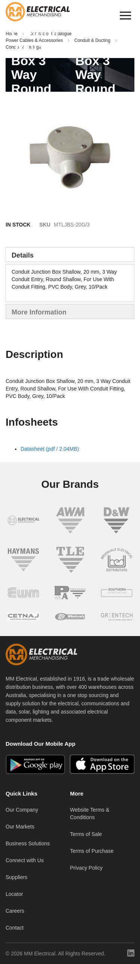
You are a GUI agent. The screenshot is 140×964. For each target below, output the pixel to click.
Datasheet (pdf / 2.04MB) (50, 449)
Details (23, 255)
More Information (39, 312)
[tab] (70, 254)
